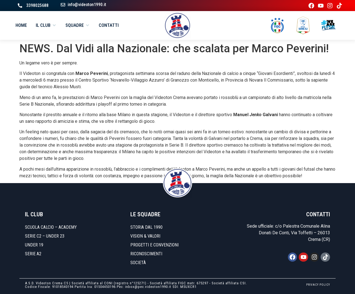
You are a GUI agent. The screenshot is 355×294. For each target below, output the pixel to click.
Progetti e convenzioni (154, 245)
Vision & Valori (145, 236)
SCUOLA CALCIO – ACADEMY (51, 227)
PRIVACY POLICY (318, 284)
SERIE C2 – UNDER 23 (44, 236)
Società (138, 262)
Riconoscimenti (146, 253)
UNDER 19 (34, 245)
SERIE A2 (33, 253)
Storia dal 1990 (146, 227)
